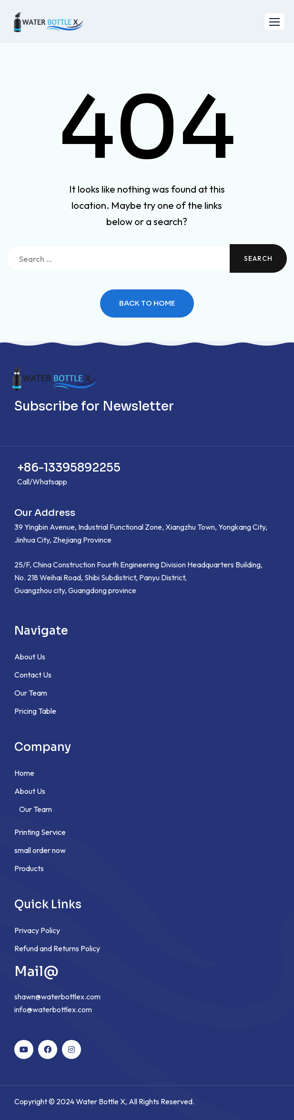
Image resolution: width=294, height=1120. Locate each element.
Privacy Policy (37, 930)
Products (29, 868)
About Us (29, 656)
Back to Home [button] (147, 303)
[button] (274, 21)
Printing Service (40, 832)
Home (24, 773)
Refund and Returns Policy (57, 948)
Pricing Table (35, 711)
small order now (40, 850)
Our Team (30, 693)
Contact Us (32, 674)
